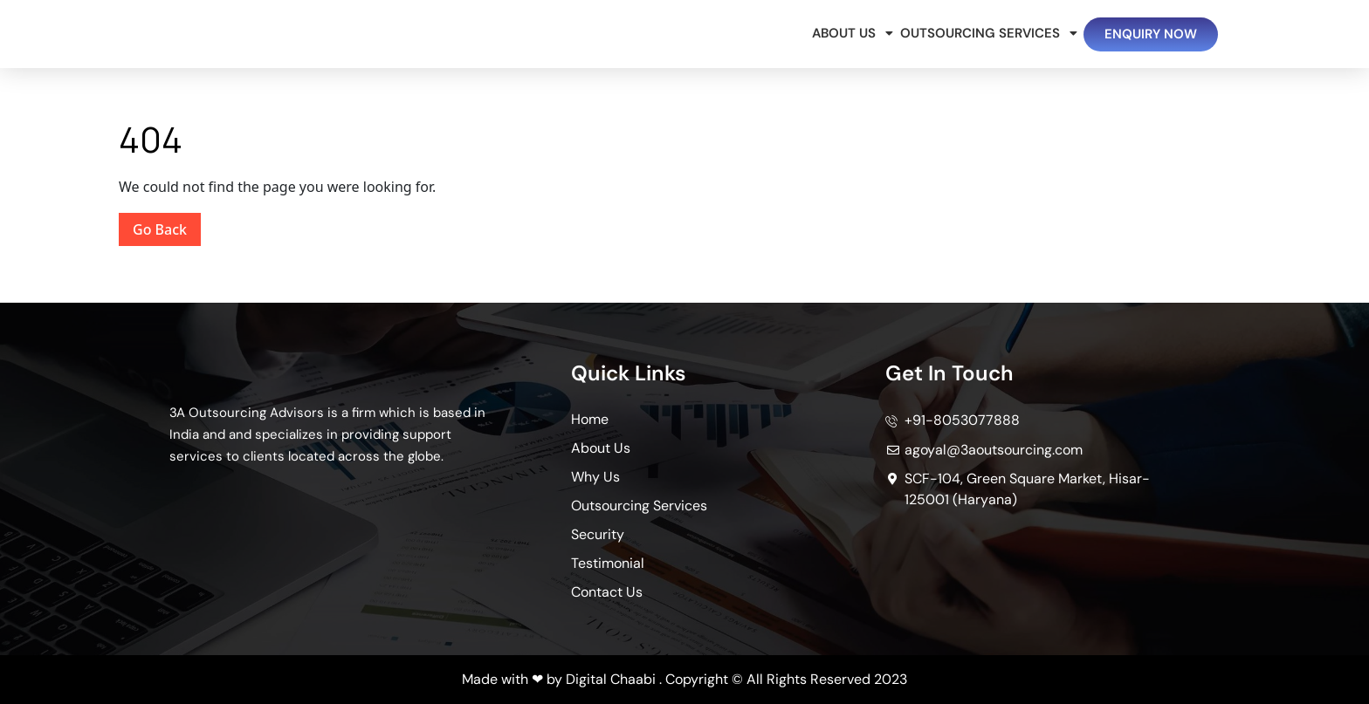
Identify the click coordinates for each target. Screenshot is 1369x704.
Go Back (167, 226)
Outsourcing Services (983, 33)
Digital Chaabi (611, 679)
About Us (847, 33)
